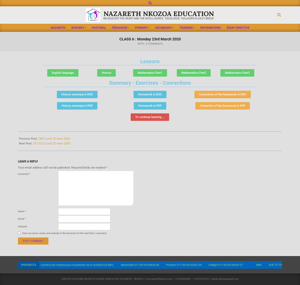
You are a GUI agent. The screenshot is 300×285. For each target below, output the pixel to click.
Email (22, 218)
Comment (24, 174)
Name (22, 211)
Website (22, 226)
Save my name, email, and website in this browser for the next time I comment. (64, 233)
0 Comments (154, 43)
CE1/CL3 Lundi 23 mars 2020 (51, 143)
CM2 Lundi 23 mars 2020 (54, 138)
